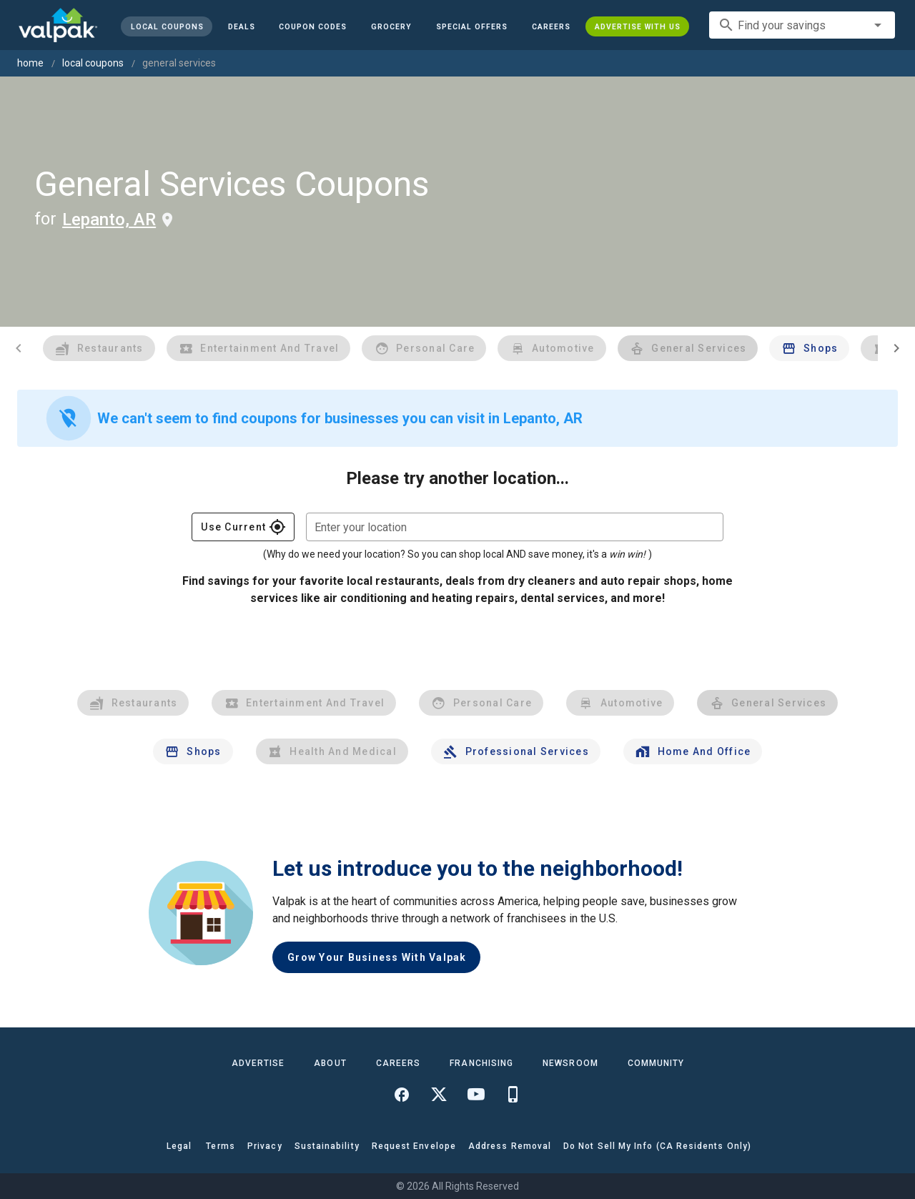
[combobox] (802, 25)
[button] (472, 26)
